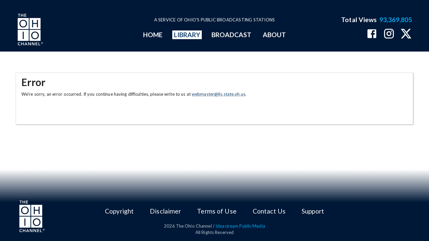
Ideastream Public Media (240, 226)
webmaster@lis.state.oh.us (218, 94)
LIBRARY (187, 34)
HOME (153, 34)
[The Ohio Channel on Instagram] (389, 34)
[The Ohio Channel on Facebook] (372, 34)
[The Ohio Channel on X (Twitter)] (406, 34)
